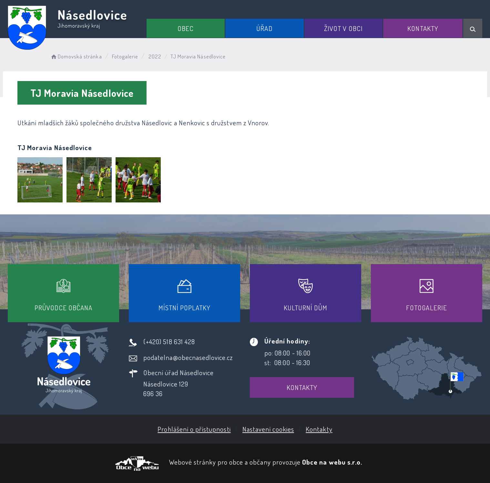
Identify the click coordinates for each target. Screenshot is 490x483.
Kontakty (422, 28)
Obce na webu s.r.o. (332, 461)
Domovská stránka (76, 56)
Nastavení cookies (268, 429)
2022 (154, 56)
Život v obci (343, 28)
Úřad (264, 28)
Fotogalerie (125, 56)
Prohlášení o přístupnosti (194, 429)
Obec (186, 28)
